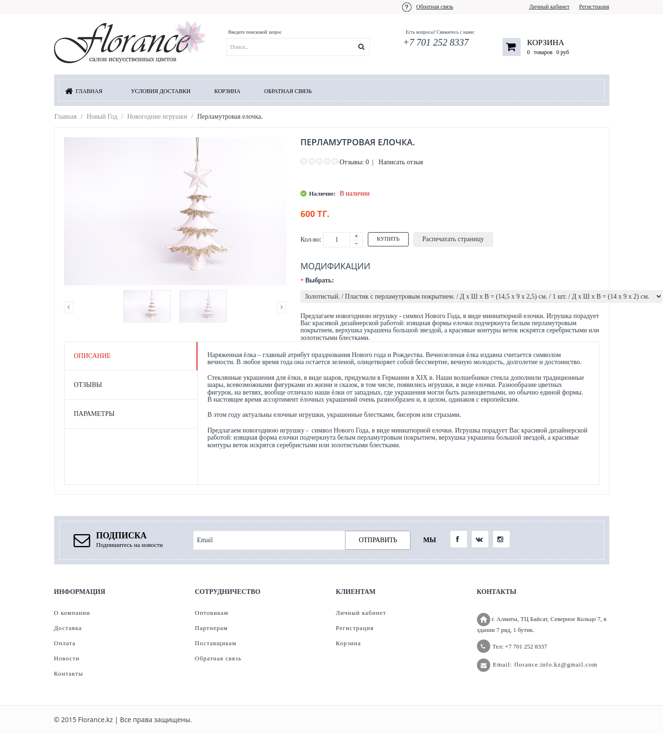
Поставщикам (216, 643)
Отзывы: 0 (354, 162)
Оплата (65, 643)
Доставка (68, 627)
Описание (92, 355)
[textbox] (310, 47)
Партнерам (211, 627)
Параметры (94, 413)
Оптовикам (212, 612)
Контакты (69, 673)
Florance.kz (95, 719)
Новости (67, 658)
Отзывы (88, 384)
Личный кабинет (549, 6)
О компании (72, 612)
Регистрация (594, 6)
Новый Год (101, 116)
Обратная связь (434, 6)
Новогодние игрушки (157, 116)
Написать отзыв (401, 162)
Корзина (545, 42)
